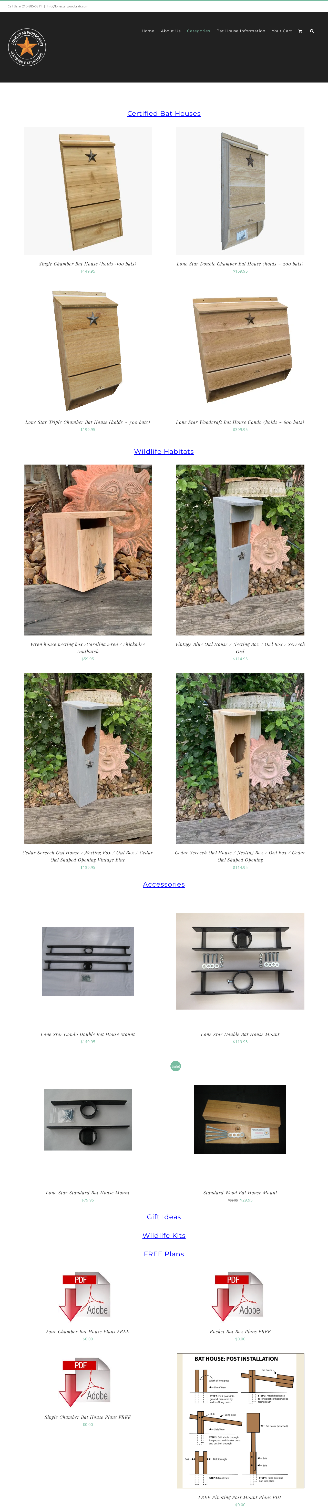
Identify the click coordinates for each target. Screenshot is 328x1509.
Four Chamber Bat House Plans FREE (87, 1331)
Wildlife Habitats (164, 451)
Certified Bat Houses (164, 113)
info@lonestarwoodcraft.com (67, 6)
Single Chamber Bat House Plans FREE (88, 1417)
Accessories (164, 884)
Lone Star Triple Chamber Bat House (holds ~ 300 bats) (87, 422)
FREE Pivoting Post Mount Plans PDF (240, 1497)
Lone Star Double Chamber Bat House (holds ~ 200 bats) (240, 264)
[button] (312, 31)
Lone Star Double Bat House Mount (240, 1034)
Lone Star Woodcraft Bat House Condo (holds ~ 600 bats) (240, 422)
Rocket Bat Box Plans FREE (240, 1331)
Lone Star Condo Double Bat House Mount (88, 1034)
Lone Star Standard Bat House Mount (88, 1192)
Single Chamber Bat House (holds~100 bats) (88, 264)
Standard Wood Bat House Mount (240, 1192)
